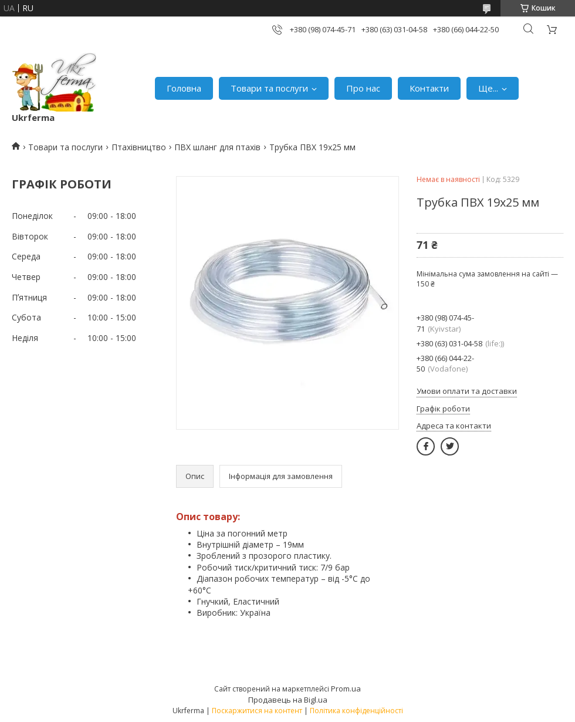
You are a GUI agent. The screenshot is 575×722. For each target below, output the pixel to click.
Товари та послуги (269, 88)
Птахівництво (138, 147)
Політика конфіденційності (356, 711)
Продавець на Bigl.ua (287, 699)
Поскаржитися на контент (257, 711)
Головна (184, 88)
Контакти (429, 88)
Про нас (363, 88)
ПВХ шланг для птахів (217, 147)
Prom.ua (346, 688)
